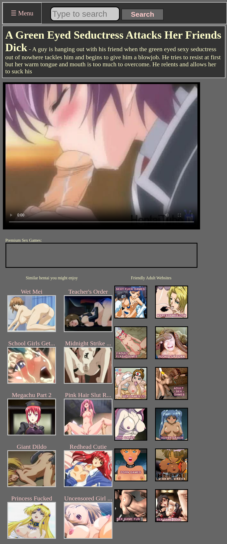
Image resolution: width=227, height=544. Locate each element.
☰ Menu (22, 13)
